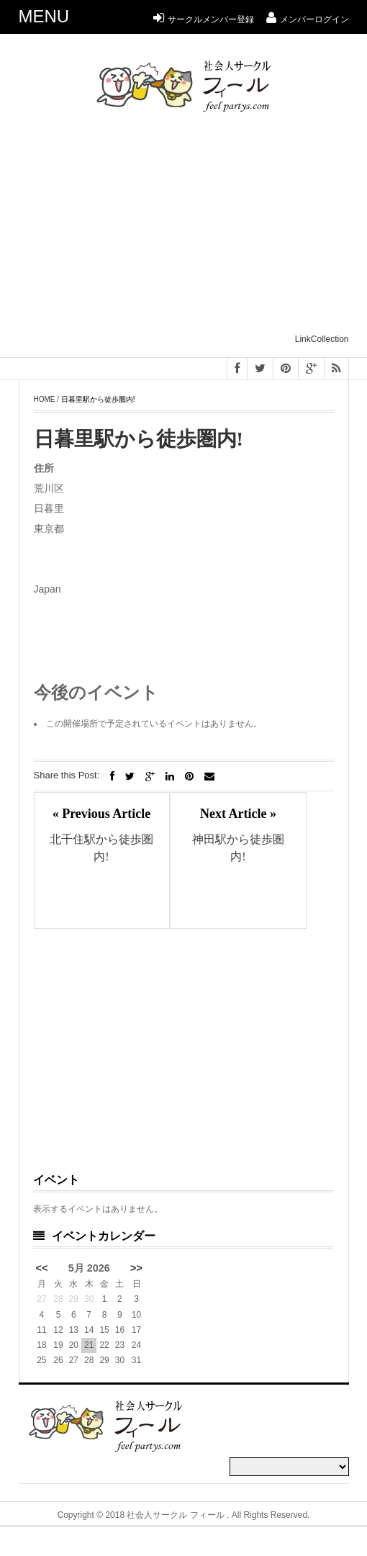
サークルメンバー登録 (203, 19)
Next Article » (238, 813)
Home (44, 399)
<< (42, 1268)
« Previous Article (102, 813)
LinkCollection (322, 339)
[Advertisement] (193, 229)
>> (136, 1268)
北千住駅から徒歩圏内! (101, 848)
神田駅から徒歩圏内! (238, 848)
